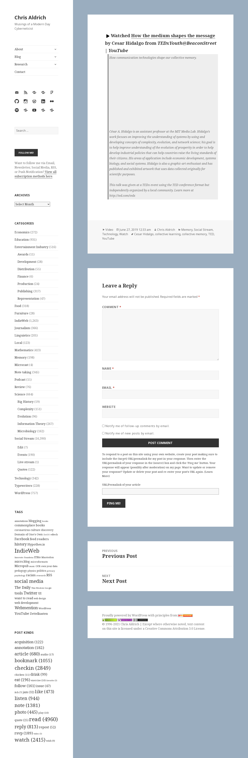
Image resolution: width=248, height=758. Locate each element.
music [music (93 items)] (32, 566)
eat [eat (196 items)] (22, 679)
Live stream (26, 462)
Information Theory (32, 424)
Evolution (24, 416)
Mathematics (24, 350)
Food (18, 306)
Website (108, 407)
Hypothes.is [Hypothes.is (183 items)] (36, 544)
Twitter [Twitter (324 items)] (30, 593)
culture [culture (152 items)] (35, 530)
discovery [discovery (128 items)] (47, 530)
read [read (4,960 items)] (43, 719)
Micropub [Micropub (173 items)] (22, 566)
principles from (174, 615)
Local (18, 343)
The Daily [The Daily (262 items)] (23, 587)
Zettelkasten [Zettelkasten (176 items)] (39, 614)
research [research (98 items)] (41, 575)
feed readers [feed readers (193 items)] (39, 539)
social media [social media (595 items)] (29, 581)
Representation (28, 298)
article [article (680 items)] (27, 654)
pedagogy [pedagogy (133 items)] (21, 570)
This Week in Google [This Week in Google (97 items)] (41, 588)
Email (108, 388)
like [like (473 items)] (44, 691)
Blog (18, 57)
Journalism (22, 328)
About (19, 49)
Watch (123, 234)
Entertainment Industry (31, 247)
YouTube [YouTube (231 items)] (22, 613)
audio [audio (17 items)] (47, 654)
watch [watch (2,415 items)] (30, 739)
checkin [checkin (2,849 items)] (33, 667)
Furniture (21, 313)
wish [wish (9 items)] (50, 740)
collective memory (194, 234)
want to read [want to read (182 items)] (24, 598)
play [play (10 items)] (43, 712)
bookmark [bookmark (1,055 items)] (33, 660)
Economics (22, 232)
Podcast (20, 380)
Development (27, 262)
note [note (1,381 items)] (27, 705)
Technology (23, 478)
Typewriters (23, 486)
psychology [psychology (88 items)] (20, 575)
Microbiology (27, 431)
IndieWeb (21, 321)
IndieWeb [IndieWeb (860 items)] (27, 550)
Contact (20, 72)
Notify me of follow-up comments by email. (137, 426)
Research (21, 64)
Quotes (22, 469)
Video (109, 230)
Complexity (26, 409)
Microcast (21, 365)
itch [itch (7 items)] (18, 692)
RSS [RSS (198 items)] (49, 575)
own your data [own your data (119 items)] (49, 566)
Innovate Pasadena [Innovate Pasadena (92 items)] (24, 557)
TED (211, 234)
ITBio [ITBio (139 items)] (37, 557)
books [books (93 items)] (45, 521)
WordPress (22, 493)
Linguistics (22, 335)
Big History (26, 402)
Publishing (25, 291)
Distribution (26, 269)
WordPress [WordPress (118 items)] (45, 608)
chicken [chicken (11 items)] (22, 674)
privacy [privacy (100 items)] (51, 570)
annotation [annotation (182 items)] (29, 647)
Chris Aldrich (30, 17)
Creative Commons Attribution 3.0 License (174, 629)
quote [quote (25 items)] (21, 720)
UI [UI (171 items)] (39, 593)
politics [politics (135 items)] (41, 570)
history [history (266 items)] (21, 544)
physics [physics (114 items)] (31, 570)
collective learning (168, 234)
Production (25, 284)
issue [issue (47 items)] (43, 686)
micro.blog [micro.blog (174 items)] (22, 561)
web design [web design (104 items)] (40, 598)
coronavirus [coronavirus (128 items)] (22, 530)
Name (108, 368)
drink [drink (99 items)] (38, 674)
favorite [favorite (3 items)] (51, 680)
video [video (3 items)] (38, 733)
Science (20, 394)
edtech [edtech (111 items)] (54, 534)
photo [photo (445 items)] (26, 712)
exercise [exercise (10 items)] (38, 680)
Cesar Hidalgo (144, 234)
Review (20, 387)
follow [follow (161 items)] (25, 685)
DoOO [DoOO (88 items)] (47, 534)
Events (22, 455)
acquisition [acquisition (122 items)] (29, 641)
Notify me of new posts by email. (129, 433)
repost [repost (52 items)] (47, 727)
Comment (111, 307)
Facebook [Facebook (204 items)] (22, 539)
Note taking (23, 372)
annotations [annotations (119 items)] (21, 521)
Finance (23, 276)
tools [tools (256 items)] (19, 593)
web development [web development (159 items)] (27, 603)
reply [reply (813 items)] (26, 727)
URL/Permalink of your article (121, 484)
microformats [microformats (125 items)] (39, 561)
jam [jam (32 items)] (28, 692)
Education (22, 240)
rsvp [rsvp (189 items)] (24, 733)
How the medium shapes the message (173, 35)
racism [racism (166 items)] (31, 575)
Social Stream (24, 438)
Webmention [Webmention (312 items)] (26, 607)
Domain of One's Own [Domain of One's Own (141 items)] (29, 534)
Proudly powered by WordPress (125, 615)
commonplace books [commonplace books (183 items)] (30, 525)
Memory (21, 357)
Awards (23, 254)
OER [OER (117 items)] (38, 566)
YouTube (108, 238)
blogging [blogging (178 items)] (35, 521)
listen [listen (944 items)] (27, 698)
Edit (20, 447)
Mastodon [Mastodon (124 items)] (47, 557)
